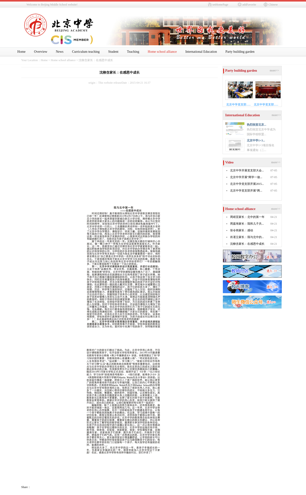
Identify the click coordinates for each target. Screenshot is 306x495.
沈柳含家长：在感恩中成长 (96, 60)
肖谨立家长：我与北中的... (247, 237)
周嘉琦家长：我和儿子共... (247, 223)
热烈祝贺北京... (256, 124)
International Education (201, 51)
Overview (40, 51)
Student (113, 51)
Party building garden (239, 51)
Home (21, 51)
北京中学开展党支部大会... (247, 170)
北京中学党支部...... (238, 104)
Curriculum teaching (85, 51)
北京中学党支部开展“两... (246, 190)
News (60, 51)
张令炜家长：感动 (241, 230)
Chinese (273, 4)
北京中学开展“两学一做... (246, 177)
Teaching (133, 51)
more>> (274, 70)
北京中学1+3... (256, 140)
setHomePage (220, 4)
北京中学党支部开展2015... (247, 184)
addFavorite (249, 4)
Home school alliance (162, 51)
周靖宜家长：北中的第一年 (247, 217)
